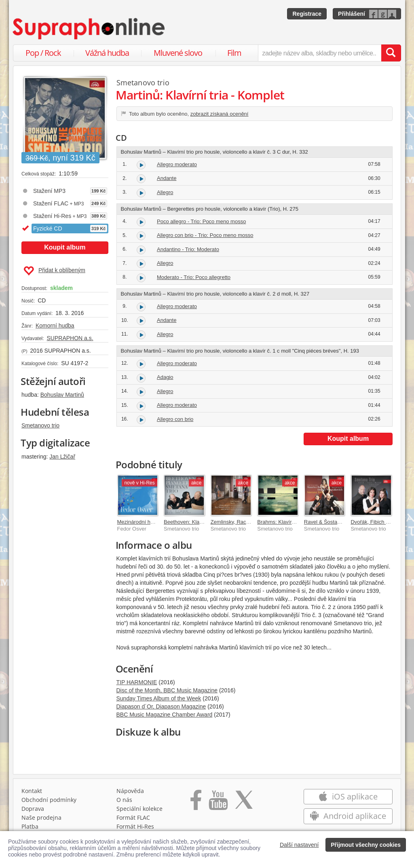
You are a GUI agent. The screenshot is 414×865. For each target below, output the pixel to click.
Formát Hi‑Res (135, 826)
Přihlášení (351, 14)
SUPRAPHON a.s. (69, 338)
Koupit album (64, 247)
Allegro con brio (175, 419)
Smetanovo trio (40, 425)
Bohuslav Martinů (62, 394)
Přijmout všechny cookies (366, 845)
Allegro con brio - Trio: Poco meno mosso (205, 235)
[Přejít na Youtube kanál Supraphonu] (218, 802)
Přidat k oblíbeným (54, 271)
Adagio (165, 377)
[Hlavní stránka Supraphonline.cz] (89, 28)
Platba (29, 826)
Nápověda (130, 791)
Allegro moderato (177, 164)
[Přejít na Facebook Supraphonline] (196, 802)
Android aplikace (348, 815)
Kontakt (31, 791)
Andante (166, 178)
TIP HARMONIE (136, 682)
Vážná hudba (107, 52)
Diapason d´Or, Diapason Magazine (161, 706)
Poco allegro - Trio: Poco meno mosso (201, 221)
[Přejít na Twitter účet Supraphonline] (244, 802)
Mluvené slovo (178, 52)
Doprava (32, 808)
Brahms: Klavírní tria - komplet (292, 522)
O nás (124, 800)
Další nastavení (299, 845)
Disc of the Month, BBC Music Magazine (167, 690)
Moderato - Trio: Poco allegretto (193, 277)
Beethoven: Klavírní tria (191, 522)
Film (234, 52)
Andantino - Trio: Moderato (188, 249)
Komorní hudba (55, 325)
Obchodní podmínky (48, 800)
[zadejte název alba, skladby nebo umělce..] (319, 52)
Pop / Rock (43, 52)
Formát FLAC (133, 817)
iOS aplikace (348, 796)
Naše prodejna (41, 817)
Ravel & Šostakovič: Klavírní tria (341, 522)
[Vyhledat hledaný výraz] (391, 52)
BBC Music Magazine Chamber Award (164, 714)
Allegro (165, 192)
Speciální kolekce (139, 808)
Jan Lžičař (62, 456)
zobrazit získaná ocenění (219, 114)
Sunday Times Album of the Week (158, 698)
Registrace (306, 14)
